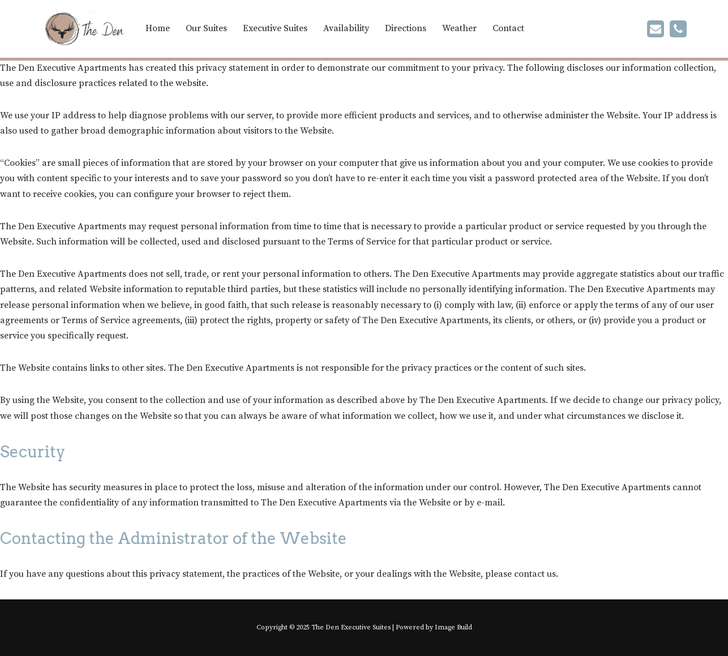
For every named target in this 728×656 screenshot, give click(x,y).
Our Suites (206, 28)
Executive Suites (275, 28)
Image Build (453, 627)
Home (157, 28)
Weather (459, 28)
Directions (405, 28)
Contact (508, 28)
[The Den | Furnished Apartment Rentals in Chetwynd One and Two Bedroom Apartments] (83, 29)
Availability (346, 28)
